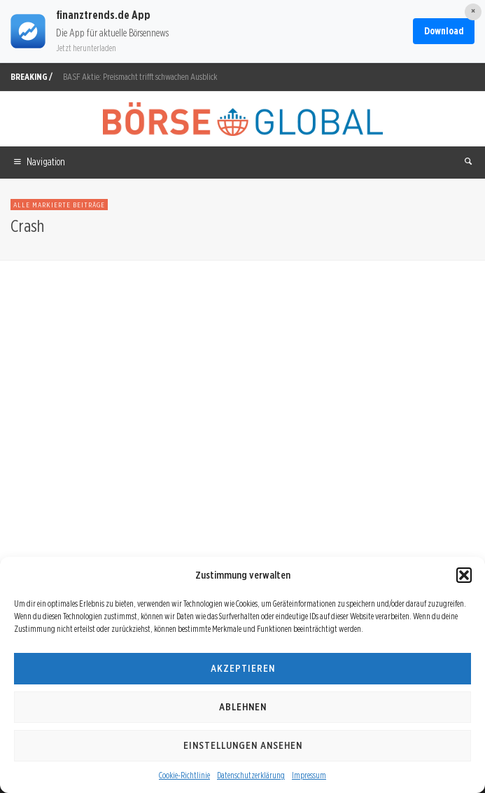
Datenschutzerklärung (251, 775)
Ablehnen (243, 707)
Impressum (309, 775)
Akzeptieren (243, 668)
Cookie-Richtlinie (184, 775)
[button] (464, 575)
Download (443, 30)
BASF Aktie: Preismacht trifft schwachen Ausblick (140, 76)
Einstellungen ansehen (242, 745)
